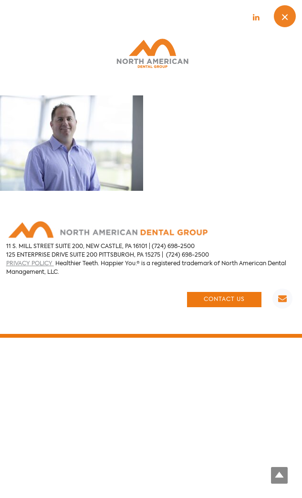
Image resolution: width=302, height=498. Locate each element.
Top (279, 475)
